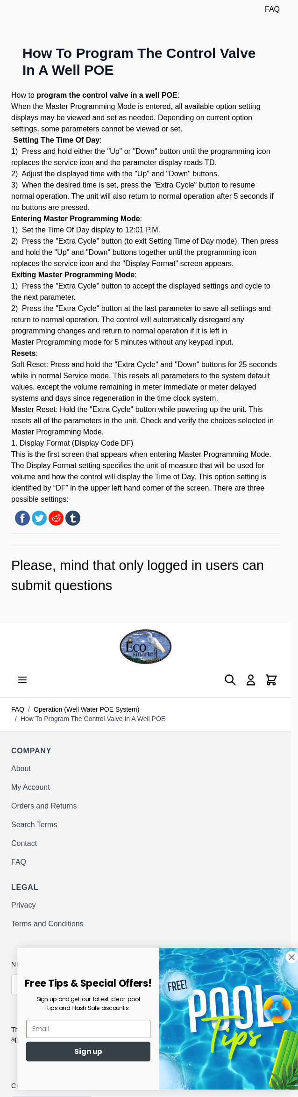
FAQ (272, 9)
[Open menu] (22, 680)
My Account (30, 787)
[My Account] (250, 679)
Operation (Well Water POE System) (86, 709)
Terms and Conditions (47, 924)
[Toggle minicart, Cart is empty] (271, 679)
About (21, 768)
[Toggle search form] (230, 679)
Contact (24, 843)
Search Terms (34, 825)
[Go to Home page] (145, 646)
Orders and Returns (44, 806)
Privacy (23, 905)
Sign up (103, 1051)
